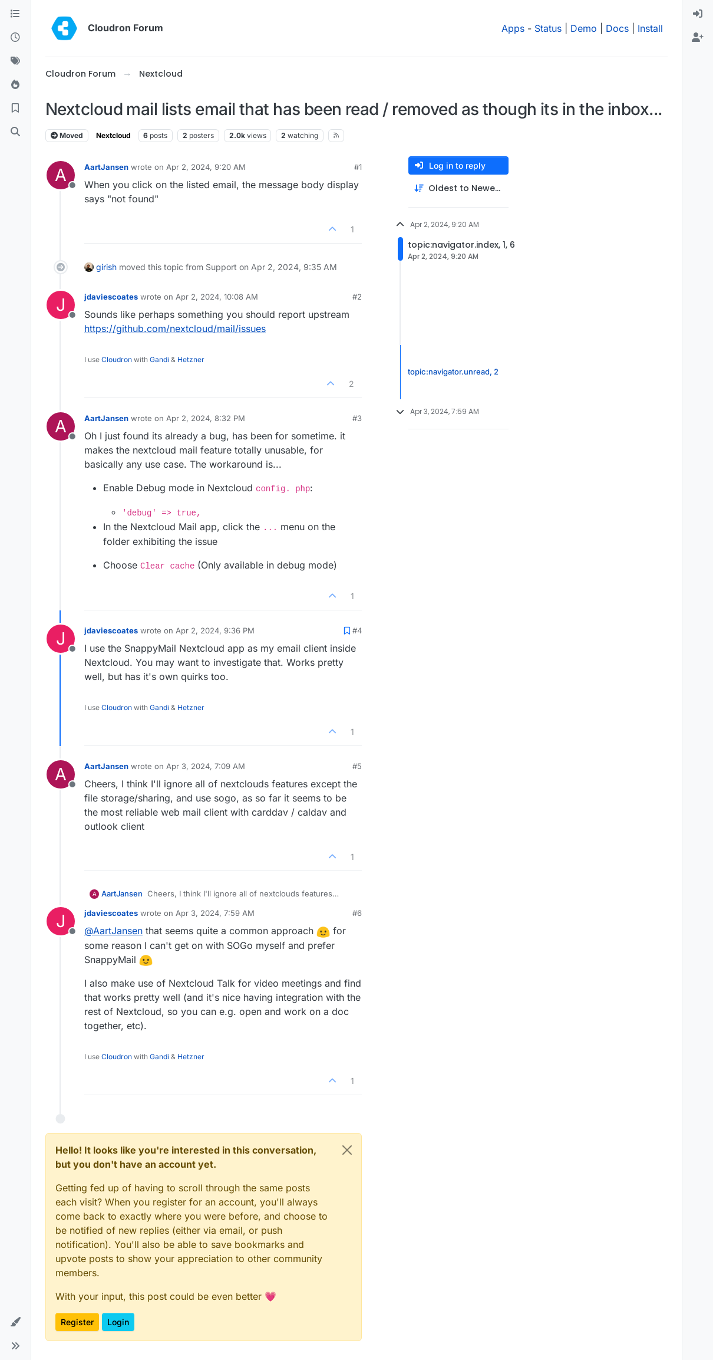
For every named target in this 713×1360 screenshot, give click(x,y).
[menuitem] (697, 14)
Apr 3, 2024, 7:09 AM (205, 766)
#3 (357, 418)
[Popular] (15, 84)
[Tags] (15, 61)
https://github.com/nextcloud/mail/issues (175, 328)
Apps (512, 28)
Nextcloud (113, 135)
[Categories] (15, 14)
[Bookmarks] (15, 108)
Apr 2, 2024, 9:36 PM (215, 630)
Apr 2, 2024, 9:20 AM (206, 167)
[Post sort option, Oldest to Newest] (458, 188)
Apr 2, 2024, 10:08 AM (217, 296)
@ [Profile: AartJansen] (113, 931)
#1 (358, 167)
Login (118, 1322)
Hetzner (190, 359)
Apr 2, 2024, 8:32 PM (205, 418)
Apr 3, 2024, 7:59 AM (215, 913)
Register (77, 1322)
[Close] (347, 1150)
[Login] (697, 14)
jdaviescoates (111, 296)
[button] (15, 1322)
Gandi (159, 359)
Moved (67, 135)
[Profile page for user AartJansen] (61, 175)
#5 (357, 766)
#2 (357, 296)
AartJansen (106, 167)
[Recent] (15, 37)
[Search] (15, 132)
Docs (617, 28)
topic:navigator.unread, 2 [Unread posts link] (453, 371)
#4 (357, 630)
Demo (583, 28)
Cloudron (116, 359)
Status (548, 28)
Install (650, 28)
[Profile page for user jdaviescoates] (61, 305)
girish (106, 267)
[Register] (697, 37)
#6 (357, 913)
